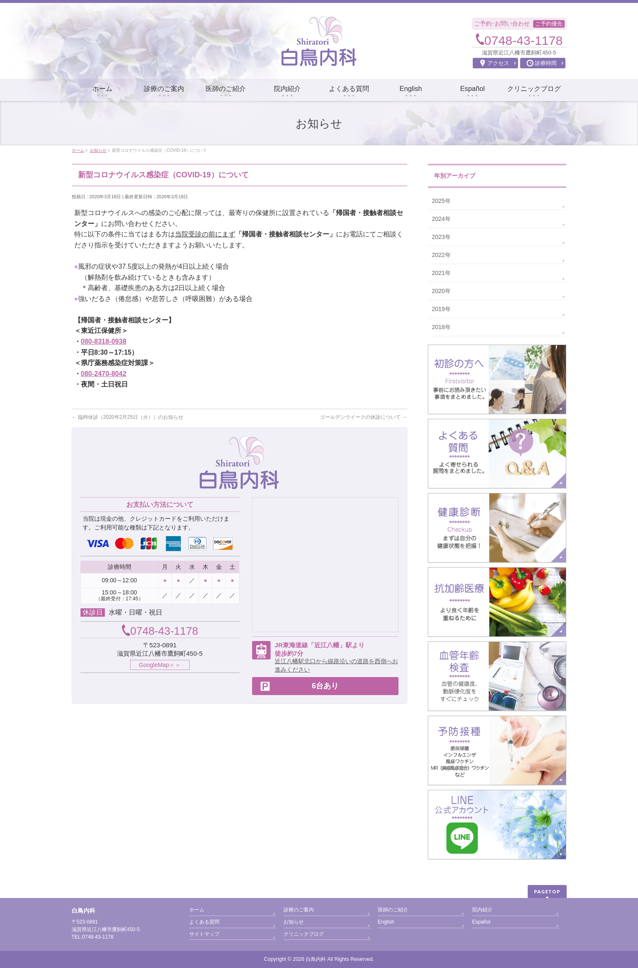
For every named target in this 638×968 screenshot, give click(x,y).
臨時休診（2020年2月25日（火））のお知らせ (127, 417)
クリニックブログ (304, 934)
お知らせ (294, 922)
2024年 (441, 218)
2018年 (441, 327)
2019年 (441, 309)
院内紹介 (482, 910)
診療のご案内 (299, 910)
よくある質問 (204, 922)
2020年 (441, 291)
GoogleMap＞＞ (160, 665)
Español (481, 922)
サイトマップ (204, 934)
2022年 (441, 255)
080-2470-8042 (104, 373)
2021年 (441, 273)
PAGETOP (547, 891)
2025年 (441, 200)
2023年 (441, 237)
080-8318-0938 (104, 341)
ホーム (196, 910)
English (386, 922)
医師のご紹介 (393, 910)
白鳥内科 (316, 959)
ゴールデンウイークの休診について (363, 417)
